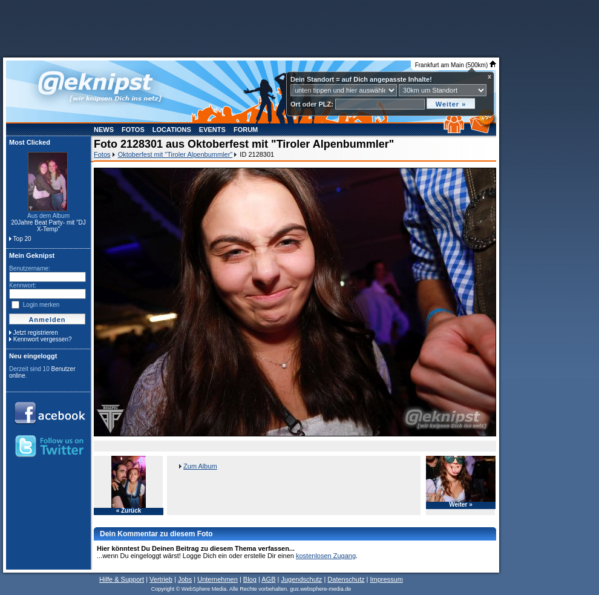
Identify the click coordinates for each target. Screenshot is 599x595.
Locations (171, 129)
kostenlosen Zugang (326, 555)
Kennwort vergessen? (42, 339)
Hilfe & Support (121, 579)
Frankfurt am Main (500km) (455, 65)
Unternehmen (217, 579)
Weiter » (461, 505)
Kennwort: (22, 285)
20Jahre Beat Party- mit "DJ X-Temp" (48, 225)
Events (212, 129)
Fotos (133, 129)
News (104, 129)
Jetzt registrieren (35, 332)
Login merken (41, 304)
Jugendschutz (301, 579)
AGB (268, 579)
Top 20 (22, 238)
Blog (250, 579)
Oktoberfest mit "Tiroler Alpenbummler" (175, 154)
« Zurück (129, 511)
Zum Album (200, 466)
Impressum (386, 579)
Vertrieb (160, 579)
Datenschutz (345, 579)
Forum (246, 129)
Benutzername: (29, 268)
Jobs (185, 579)
